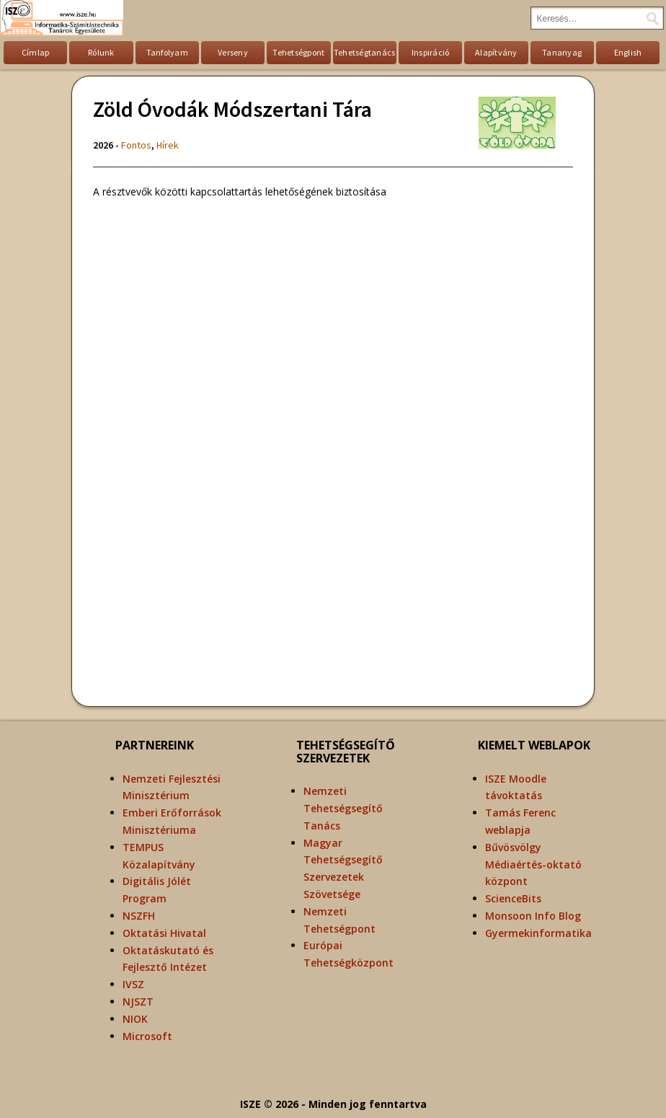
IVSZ (133, 984)
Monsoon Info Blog (533, 916)
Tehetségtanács (365, 52)
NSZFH (139, 916)
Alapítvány (496, 52)
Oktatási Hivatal (164, 933)
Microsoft (147, 1036)
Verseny (233, 52)
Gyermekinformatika (538, 933)
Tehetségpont (298, 52)
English (628, 52)
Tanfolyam (167, 52)
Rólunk (101, 52)
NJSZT (138, 1001)
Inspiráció (431, 52)
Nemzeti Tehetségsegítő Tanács (343, 808)
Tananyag (562, 52)
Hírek (167, 144)
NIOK (135, 1019)
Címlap (36, 52)
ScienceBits (513, 898)
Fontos (136, 144)
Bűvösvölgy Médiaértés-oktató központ (533, 864)
